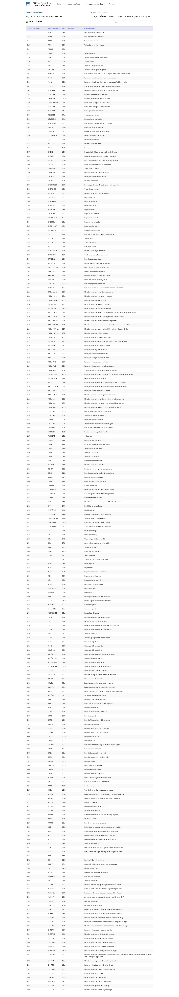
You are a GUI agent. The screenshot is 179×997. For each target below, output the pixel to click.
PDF (38, 21)
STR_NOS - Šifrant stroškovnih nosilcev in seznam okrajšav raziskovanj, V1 (120, 16)
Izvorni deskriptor (54, 28)
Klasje (58, 4)
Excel (29, 21)
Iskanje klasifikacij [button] (74, 4)
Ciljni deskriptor (90, 28)
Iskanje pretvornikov (94, 4)
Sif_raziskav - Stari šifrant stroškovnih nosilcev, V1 (45, 16)
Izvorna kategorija (34, 29)
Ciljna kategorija (68, 28)
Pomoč (111, 4)
